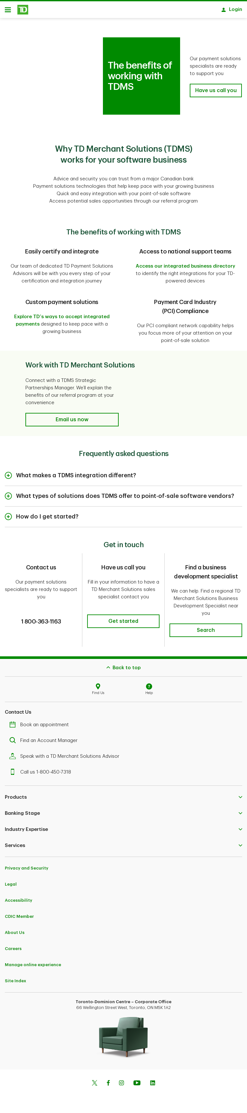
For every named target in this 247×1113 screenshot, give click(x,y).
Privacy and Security (26, 870)
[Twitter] (94, 1086)
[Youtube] (137, 1086)
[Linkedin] (152, 1086)
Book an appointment (41, 727)
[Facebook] (108, 1086)
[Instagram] (121, 1086)
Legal (11, 886)
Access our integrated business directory (185, 268)
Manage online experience (33, 967)
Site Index (15, 983)
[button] (216, 93)
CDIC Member (19, 919)
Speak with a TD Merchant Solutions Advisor (66, 758)
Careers (13, 951)
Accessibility (18, 902)
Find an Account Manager (45, 742)
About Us (14, 935)
